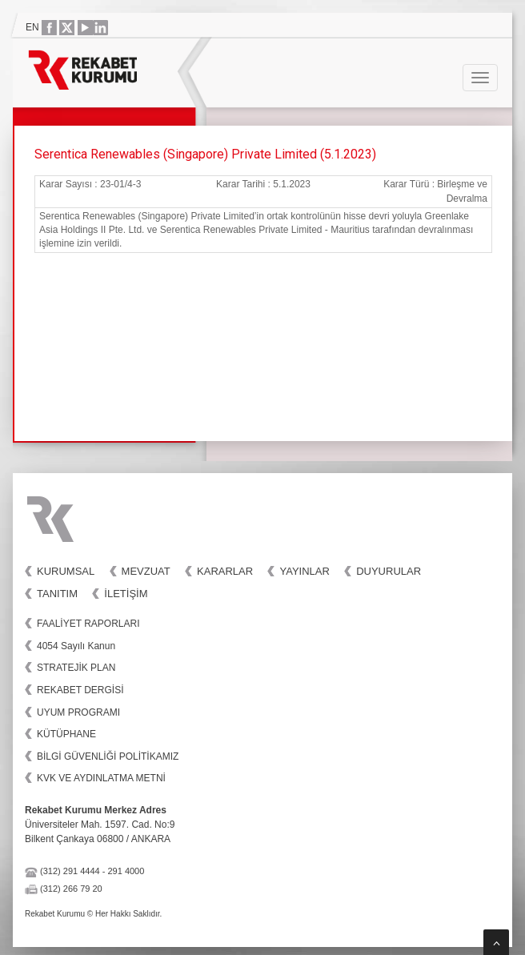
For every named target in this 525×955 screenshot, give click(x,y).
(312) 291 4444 (70, 871)
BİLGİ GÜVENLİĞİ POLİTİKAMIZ (107, 756)
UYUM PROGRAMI (78, 712)
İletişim (125, 594)
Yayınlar (304, 571)
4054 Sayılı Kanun (76, 646)
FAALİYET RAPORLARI (88, 623)
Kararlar (225, 571)
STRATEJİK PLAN (76, 667)
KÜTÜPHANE (66, 734)
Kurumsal (65, 571)
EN (32, 27)
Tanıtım (57, 594)
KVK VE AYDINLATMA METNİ (101, 778)
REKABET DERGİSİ (80, 690)
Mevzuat (146, 571)
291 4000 (125, 871)
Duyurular (388, 571)
